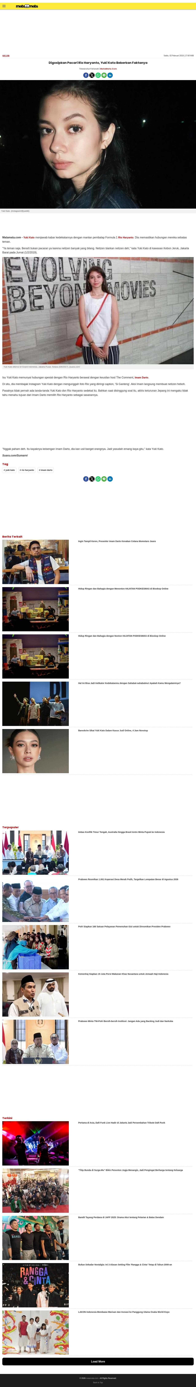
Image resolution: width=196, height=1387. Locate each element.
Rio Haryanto (125, 237)
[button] (4, 6)
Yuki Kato (29, 237)
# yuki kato (9, 470)
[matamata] (27, 6)
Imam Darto (141, 377)
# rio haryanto (27, 470)
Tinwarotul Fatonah (89, 68)
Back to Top (98, 1382)
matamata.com (92, 1378)
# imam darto (45, 470)
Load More (98, 1361)
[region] (98, 32)
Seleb (6, 56)
